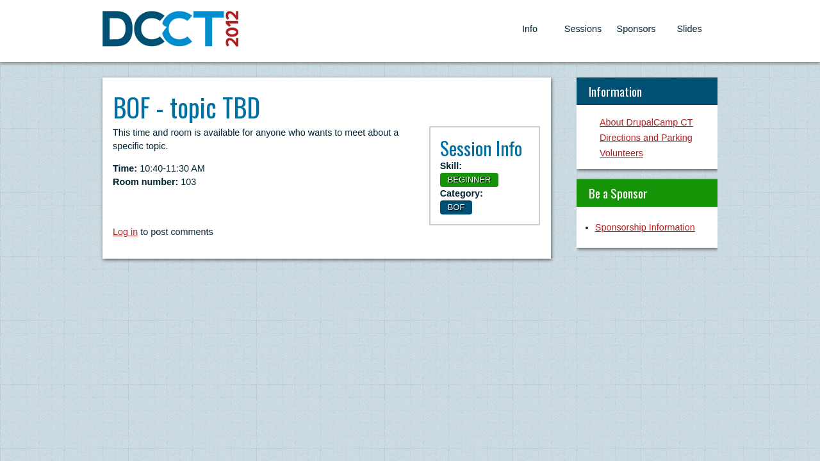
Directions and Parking (646, 138)
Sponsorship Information (645, 227)
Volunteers (621, 153)
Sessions (583, 29)
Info (529, 29)
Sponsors (636, 29)
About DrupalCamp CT (646, 122)
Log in (125, 232)
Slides (688, 29)
